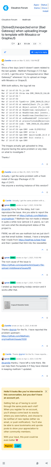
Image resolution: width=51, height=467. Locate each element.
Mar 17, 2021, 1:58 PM (28, 60)
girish (7, 205)
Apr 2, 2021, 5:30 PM (32, 359)
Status (44, 4)
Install (45, 11)
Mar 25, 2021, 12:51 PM (29, 172)
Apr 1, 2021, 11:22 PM (32, 283)
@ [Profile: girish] (13, 329)
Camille (8, 60)
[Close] (46, 391)
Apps (36, 4)
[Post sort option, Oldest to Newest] (5, 52)
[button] (3, 463)
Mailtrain (5, 44)
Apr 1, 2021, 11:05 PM (32, 258)
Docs (44, 8)
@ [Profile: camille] (6, 209)
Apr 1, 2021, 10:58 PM (33, 205)
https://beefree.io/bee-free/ (32, 239)
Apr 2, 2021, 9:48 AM (28, 326)
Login (17, 446)
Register (8, 446)
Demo (37, 8)
